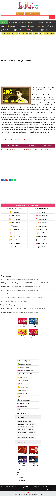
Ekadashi (32, 423)
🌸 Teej (3, 26)
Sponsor (37, 14)
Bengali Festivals (23, 423)
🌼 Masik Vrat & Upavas (42, 208)
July (27, 33)
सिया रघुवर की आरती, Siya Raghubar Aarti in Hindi (12, 305)
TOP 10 (35, 434)
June (23, 33)
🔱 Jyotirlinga (32, 22)
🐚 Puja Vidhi (49, 22)
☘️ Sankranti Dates (41, 236)
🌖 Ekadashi (31, 26)
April (17, 33)
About (18, 472)
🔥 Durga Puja (41, 222)
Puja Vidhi (32, 431)
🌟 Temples (22, 22)
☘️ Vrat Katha (22, 26)
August (30, 33)
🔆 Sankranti (41, 26)
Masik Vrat (30, 429)
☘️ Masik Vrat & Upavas (24, 364)
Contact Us (29, 14)
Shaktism (28, 434)
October (41, 33)
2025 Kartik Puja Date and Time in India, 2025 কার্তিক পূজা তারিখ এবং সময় (19, 279)
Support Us (20, 14)
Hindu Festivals (22, 426)
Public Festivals (22, 431)
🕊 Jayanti (50, 26)
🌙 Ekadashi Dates (14, 236)
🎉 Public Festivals (6, 30)
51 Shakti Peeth (22, 421)
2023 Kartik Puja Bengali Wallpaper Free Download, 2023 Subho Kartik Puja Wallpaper (22, 308)
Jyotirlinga (21, 429)
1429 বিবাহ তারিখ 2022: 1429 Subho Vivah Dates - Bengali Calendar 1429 (18, 294)
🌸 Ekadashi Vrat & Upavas (14, 208)
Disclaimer (20, 477)
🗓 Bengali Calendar (46, 30)
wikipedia (4, 134)
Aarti (30, 421)
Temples (24, 437)
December (52, 33)
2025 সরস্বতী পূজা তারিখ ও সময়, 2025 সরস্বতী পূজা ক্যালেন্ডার (15, 301)
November (46, 33)
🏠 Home (3, 22)
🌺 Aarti (41, 22)
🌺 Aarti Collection (41, 215)
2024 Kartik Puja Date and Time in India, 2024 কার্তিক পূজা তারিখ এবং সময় (19, 290)
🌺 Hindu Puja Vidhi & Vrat (25, 371)
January (3, 33)
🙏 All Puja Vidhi (14, 212)
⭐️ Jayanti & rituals (23, 367)
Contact (19, 475)
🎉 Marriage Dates (41, 229)
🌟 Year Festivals (14, 229)
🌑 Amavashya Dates (41, 240)
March (13, 33)
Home (18, 469)
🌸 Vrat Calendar (14, 233)
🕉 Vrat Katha (41, 247)
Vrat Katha (32, 437)
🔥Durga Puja (13, 22)
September (35, 33)
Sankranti (21, 434)
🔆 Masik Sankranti (41, 226)
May (20, 33)
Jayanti (31, 426)
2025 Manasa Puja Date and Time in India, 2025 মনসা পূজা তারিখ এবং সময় (19, 312)
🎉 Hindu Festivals (14, 215)
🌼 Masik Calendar (41, 233)
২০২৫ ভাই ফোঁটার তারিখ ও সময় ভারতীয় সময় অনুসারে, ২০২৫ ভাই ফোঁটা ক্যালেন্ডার (21, 297)
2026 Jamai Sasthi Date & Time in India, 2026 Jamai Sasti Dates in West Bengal (21, 286)
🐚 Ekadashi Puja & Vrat (24, 361)
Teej (19, 437)
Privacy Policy (21, 480)
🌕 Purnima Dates (14, 240)
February (8, 33)
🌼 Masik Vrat (11, 26)
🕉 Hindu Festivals (19, 30)
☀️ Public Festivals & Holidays (26, 374)
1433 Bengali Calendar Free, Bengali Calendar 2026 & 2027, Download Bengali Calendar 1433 (24, 283)
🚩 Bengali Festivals (33, 30)
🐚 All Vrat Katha (42, 212)
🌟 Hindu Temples (14, 222)
